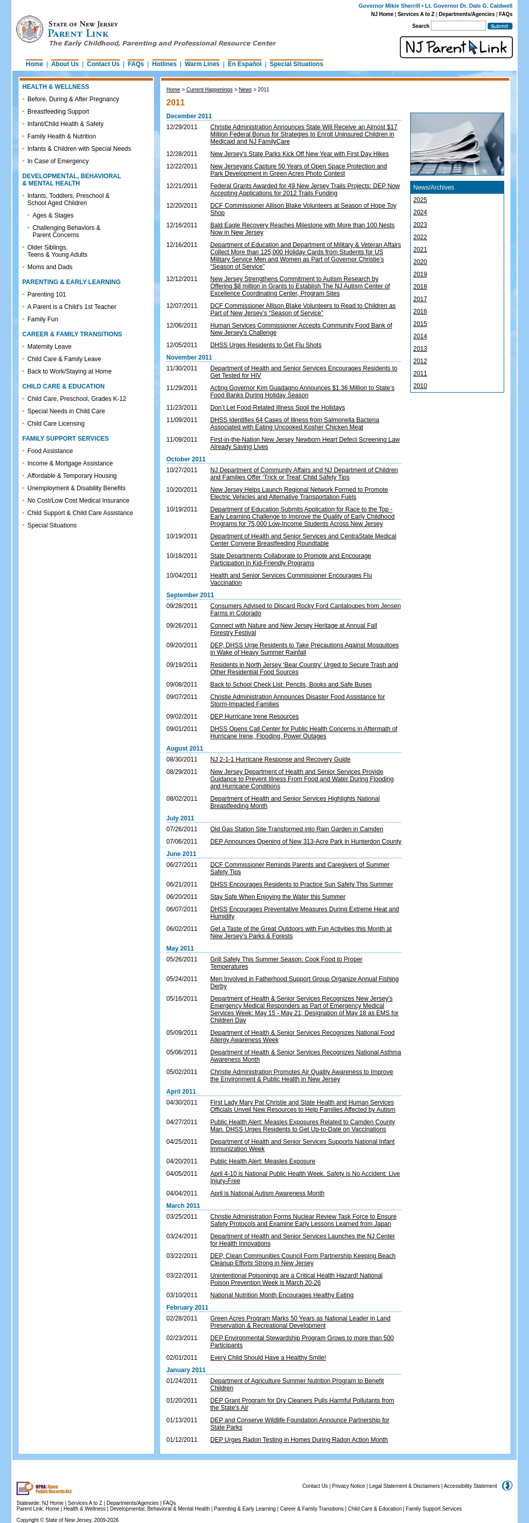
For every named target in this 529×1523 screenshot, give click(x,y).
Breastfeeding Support (58, 111)
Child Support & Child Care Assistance (80, 513)
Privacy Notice (348, 1486)
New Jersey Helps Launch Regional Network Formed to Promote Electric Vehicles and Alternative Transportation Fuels (299, 493)
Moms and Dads (49, 267)
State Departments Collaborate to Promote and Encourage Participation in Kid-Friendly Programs (290, 559)
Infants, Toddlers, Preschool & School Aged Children (68, 199)
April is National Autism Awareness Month (267, 1193)
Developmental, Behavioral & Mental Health (160, 1509)
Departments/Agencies (466, 14)
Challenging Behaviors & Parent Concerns (66, 231)
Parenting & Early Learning (245, 1509)
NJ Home (382, 14)
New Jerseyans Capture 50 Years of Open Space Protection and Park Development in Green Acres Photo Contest (298, 170)
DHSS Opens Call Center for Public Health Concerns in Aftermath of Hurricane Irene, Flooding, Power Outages (303, 732)
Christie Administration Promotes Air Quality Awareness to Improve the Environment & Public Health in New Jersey (301, 1075)
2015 (420, 324)
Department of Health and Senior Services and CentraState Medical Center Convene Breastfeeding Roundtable (303, 540)
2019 (420, 274)
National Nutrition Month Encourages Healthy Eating (282, 1295)
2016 (420, 311)
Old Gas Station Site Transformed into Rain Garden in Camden (296, 829)
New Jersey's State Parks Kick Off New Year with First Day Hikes (299, 154)
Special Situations (296, 64)
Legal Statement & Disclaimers (404, 1486)
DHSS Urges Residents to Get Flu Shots (265, 345)
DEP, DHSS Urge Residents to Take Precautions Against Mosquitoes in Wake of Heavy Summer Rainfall (304, 649)
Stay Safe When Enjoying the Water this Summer (278, 896)
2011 (263, 89)
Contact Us (103, 64)
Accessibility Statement (470, 1486)
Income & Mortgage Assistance (70, 463)
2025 (420, 200)
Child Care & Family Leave (64, 359)
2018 (420, 286)
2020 (420, 262)
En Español (244, 64)
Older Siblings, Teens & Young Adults (57, 251)
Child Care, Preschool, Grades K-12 (76, 398)
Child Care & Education (375, 1509)
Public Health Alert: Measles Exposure (262, 1161)
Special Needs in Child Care (66, 411)
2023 (420, 224)
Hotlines (164, 64)
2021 (420, 249)
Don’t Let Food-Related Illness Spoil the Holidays (277, 407)
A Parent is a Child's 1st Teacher (71, 306)
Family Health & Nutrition (61, 136)
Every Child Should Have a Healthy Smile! (268, 1357)
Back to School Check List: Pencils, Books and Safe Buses (291, 684)
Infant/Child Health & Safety (65, 124)
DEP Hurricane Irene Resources (254, 716)
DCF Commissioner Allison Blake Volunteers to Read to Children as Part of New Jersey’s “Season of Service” (303, 309)
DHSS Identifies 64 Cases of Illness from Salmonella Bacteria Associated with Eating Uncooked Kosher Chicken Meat (294, 423)
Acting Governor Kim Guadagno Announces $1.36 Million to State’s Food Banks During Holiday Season (302, 391)
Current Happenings (209, 89)
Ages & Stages (53, 215)
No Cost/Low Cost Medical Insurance (78, 500)
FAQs (505, 14)
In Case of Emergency (58, 161)
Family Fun (42, 319)
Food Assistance (50, 451)
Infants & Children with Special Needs (79, 148)
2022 (420, 237)
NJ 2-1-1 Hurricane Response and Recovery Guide (280, 759)
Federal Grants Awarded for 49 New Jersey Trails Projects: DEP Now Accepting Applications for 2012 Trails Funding (305, 189)
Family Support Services (434, 1509)
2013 (420, 348)
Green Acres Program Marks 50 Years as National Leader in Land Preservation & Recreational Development (300, 1322)
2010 (420, 386)
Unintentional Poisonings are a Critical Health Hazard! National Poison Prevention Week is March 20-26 (296, 1279)
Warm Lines (202, 64)
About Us (65, 64)
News (245, 89)
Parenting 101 (46, 294)
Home (34, 64)
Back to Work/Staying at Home (69, 371)
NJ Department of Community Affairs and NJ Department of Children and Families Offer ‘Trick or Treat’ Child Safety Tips (304, 474)
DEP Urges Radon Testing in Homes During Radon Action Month (299, 1439)
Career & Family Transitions (312, 1509)
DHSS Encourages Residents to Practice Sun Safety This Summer (301, 884)
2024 (420, 212)
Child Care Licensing (56, 423)
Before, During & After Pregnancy (73, 99)
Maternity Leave (49, 346)
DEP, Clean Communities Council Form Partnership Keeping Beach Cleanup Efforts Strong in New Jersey (303, 1259)
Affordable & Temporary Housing (72, 475)
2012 (420, 361)
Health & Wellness (85, 1509)
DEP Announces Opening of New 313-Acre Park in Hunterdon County (305, 841)
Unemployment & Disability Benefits (76, 488)
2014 (420, 336)
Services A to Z (416, 14)
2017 (420, 299)
